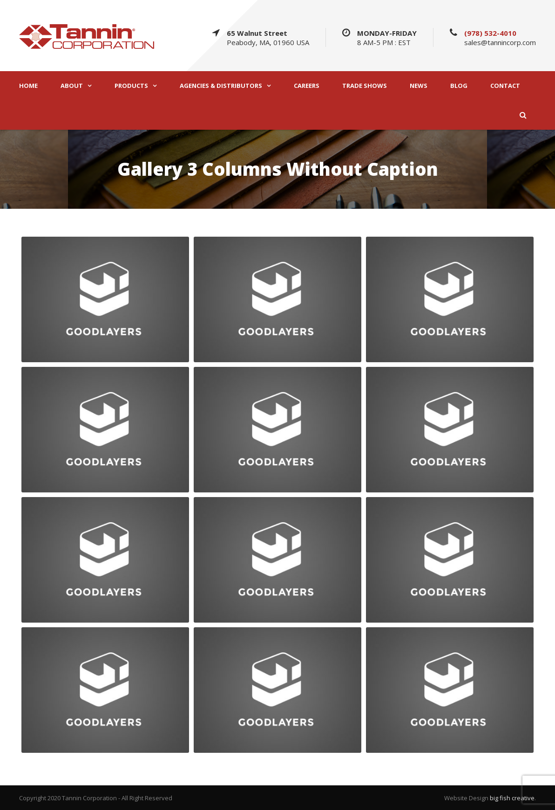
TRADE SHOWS (364, 86)
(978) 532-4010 (490, 33)
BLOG (458, 86)
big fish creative (512, 798)
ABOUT (72, 86)
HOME (28, 86)
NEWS (418, 86)
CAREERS (306, 86)
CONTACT (505, 86)
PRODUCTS (131, 86)
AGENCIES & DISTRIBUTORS (221, 86)
